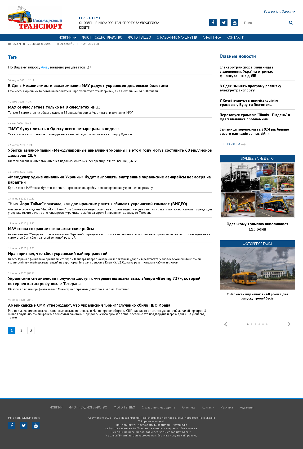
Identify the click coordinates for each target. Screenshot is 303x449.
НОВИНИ (67, 37)
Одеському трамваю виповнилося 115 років (257, 226)
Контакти (235, 37)
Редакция (247, 407)
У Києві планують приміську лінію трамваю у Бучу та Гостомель (249, 102)
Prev (225, 324)
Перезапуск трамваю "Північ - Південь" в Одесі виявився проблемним (255, 116)
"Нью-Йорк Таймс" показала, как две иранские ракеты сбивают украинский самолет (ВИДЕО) (97, 203)
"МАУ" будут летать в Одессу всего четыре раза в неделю (64, 128)
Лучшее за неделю (257, 158)
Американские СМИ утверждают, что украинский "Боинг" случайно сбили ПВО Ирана (89, 305)
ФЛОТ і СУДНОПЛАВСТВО (102, 37)
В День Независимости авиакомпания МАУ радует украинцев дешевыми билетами (88, 85)
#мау (45, 67)
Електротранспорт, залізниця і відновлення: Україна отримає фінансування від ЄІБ (246, 71)
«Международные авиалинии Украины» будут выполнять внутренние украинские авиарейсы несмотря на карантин (109, 179)
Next (289, 324)
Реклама (227, 407)
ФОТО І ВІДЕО (139, 37)
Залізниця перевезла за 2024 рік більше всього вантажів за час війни (254, 131)
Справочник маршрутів (177, 37)
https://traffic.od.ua (48, 17)
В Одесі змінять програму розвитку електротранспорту (250, 87)
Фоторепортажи (257, 243)
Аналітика (212, 37)
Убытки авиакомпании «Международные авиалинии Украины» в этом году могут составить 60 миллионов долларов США (110, 152)
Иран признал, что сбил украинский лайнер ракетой (57, 253)
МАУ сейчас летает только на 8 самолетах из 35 (54, 107)
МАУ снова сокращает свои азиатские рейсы (51, 228)
